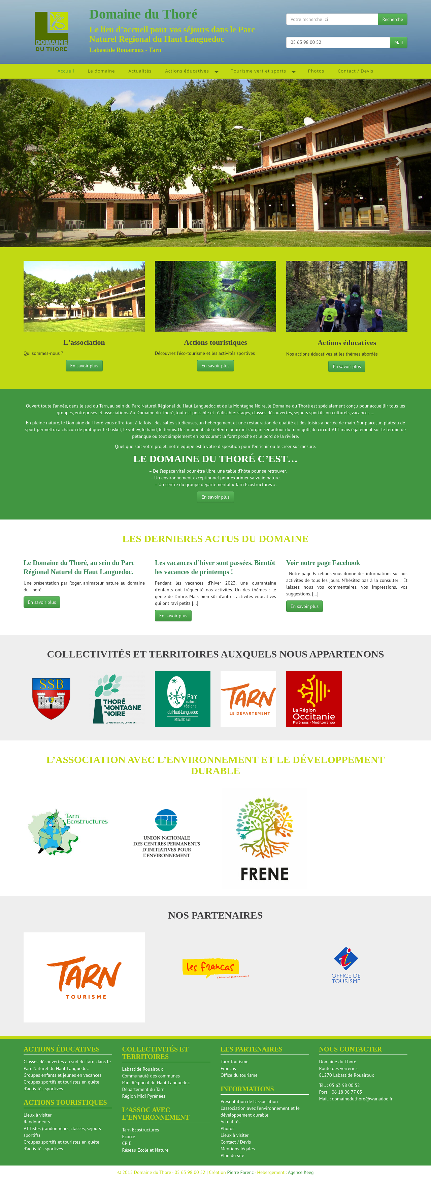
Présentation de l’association (249, 1101)
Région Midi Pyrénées (143, 1096)
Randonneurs (37, 1122)
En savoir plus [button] (84, 366)
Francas (228, 1068)
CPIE (126, 1143)
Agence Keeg (300, 1172)
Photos (227, 1128)
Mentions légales (238, 1149)
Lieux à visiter (38, 1115)
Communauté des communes (151, 1076)
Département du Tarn (143, 1089)
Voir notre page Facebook (323, 562)
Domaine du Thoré (143, 14)
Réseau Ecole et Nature (145, 1150)
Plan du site (232, 1155)
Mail (398, 42)
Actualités (230, 1122)
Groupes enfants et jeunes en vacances (62, 1075)
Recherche (392, 19)
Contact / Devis (236, 1142)
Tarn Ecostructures (140, 1130)
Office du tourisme (239, 1075)
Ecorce (128, 1136)
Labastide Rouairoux (142, 1069)
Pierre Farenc (240, 1172)
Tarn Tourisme (234, 1062)
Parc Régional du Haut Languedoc (156, 1082)
